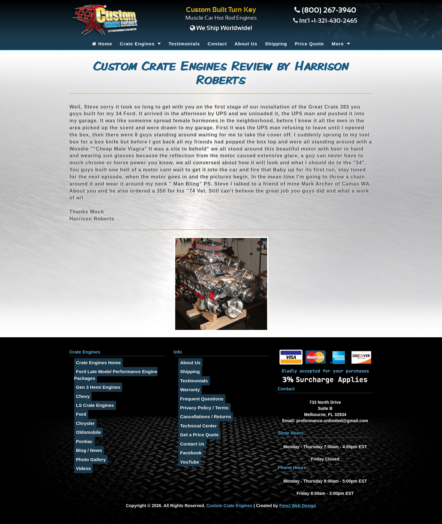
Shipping (276, 43)
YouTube (187, 462)
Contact (217, 43)
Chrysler (83, 423)
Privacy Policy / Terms (202, 407)
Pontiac (82, 441)
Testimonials (184, 43)
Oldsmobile (86, 432)
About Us (246, 43)
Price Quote (309, 43)
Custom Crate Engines (229, 505)
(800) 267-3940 (329, 10)
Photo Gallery (89, 459)
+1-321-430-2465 (334, 21)
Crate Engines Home (96, 362)
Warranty (188, 389)
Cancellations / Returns (203, 416)
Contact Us (190, 443)
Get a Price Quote (197, 435)
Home (102, 43)
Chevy (81, 396)
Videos (81, 468)
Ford (79, 414)
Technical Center (196, 425)
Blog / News (87, 450)
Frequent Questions (200, 398)
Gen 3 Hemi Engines (96, 387)
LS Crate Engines (93, 405)
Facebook (189, 453)
